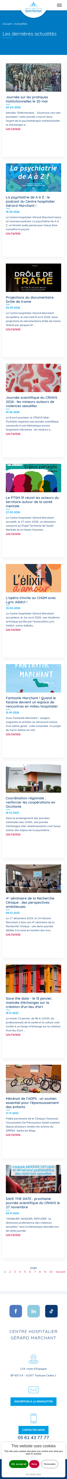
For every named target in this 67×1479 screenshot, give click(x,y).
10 (50, 1271)
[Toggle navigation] (59, 5)
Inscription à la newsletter (33, 1401)
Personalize (50, 1464)
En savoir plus (33, 1474)
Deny (34, 1464)
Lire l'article (13, 128)
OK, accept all (18, 1464)
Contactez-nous (33, 1429)
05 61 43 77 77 (33, 1437)
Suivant (60, 1271)
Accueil (7, 23)
